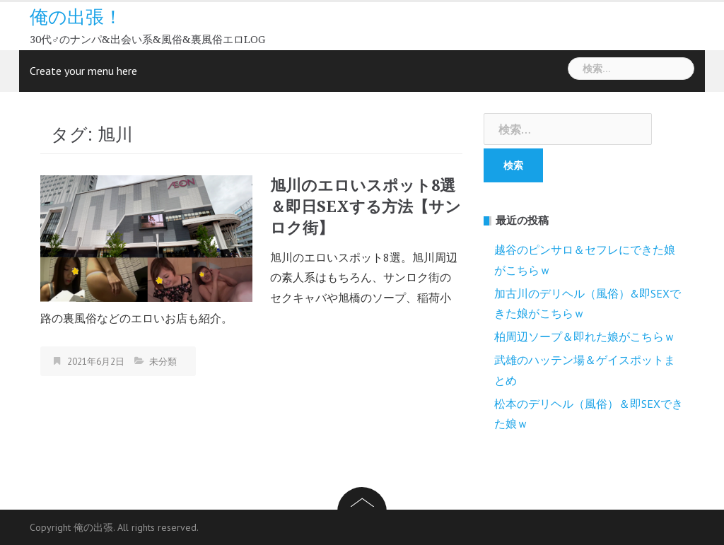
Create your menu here (83, 71)
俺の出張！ (76, 17)
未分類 (163, 362)
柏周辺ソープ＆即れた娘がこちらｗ (584, 336)
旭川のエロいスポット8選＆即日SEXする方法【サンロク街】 (365, 207)
